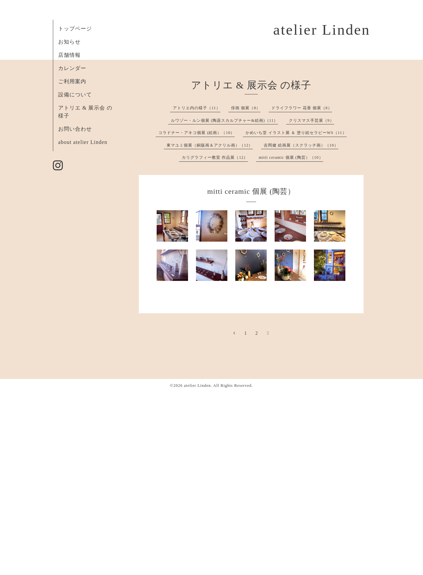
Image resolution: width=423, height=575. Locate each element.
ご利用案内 (72, 81)
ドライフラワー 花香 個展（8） (301, 108)
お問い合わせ (75, 129)
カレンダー (72, 68)
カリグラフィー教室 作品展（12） (215, 157)
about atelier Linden (82, 142)
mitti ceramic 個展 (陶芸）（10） (291, 157)
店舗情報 (69, 55)
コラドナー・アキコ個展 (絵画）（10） (196, 132)
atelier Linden (321, 29)
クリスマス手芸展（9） (311, 120)
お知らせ (69, 42)
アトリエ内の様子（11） (196, 108)
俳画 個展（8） (245, 108)
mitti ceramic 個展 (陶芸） (251, 191)
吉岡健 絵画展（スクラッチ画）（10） (301, 145)
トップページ (75, 28)
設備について (75, 94)
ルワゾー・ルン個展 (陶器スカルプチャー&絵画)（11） (224, 120)
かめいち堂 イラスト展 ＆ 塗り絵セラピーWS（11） (296, 132)
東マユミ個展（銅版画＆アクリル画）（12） (210, 145)
